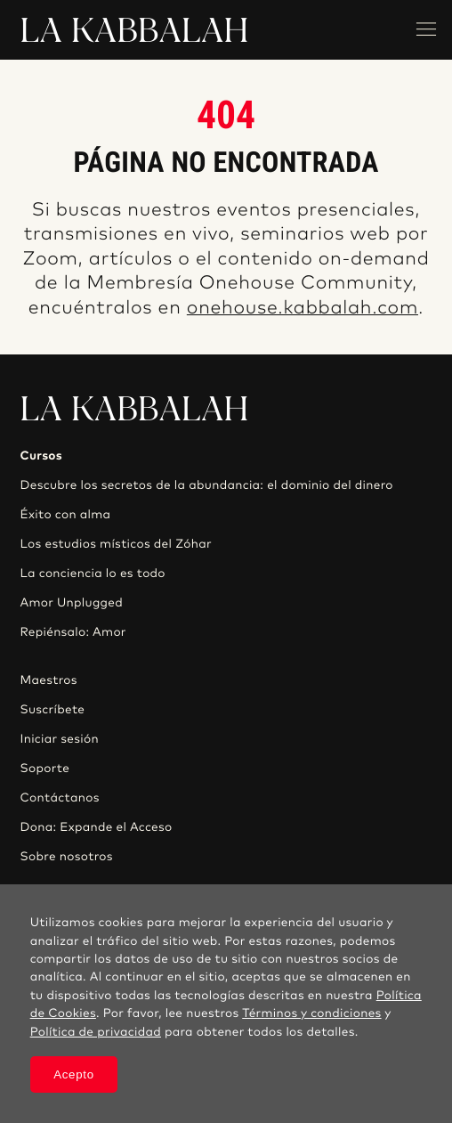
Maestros (48, 680)
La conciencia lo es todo (92, 573)
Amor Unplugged (71, 603)
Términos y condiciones (311, 1013)
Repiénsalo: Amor (73, 632)
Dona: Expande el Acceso (96, 827)
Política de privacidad (95, 1032)
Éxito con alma (65, 515)
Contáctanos (60, 798)
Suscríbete (52, 710)
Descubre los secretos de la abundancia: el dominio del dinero (206, 485)
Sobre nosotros (66, 856)
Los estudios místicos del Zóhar (116, 544)
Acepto (73, 1074)
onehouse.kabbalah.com (302, 308)
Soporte (45, 768)
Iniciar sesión (59, 739)
